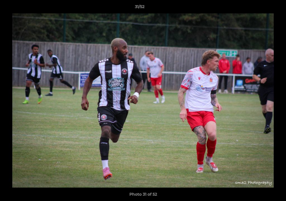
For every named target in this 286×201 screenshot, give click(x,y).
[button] (262, 8)
